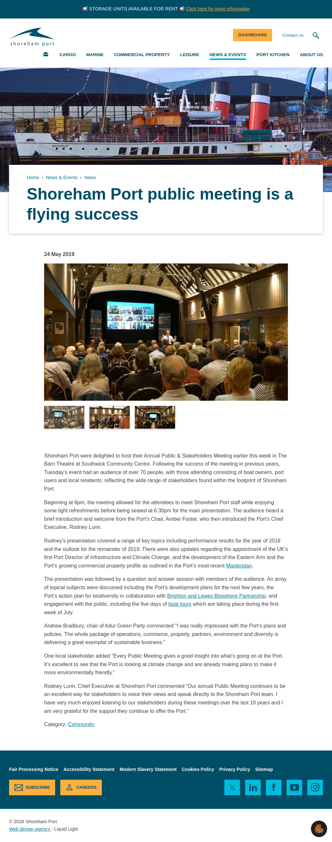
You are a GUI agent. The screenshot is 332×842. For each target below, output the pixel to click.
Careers (86, 787)
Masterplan (239, 565)
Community (81, 724)
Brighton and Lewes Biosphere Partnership (216, 596)
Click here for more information (218, 8)
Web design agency (30, 829)
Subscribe (38, 787)
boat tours (179, 604)
